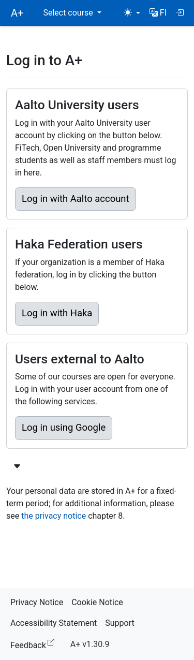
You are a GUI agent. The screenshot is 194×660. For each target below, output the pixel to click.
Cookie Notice (97, 602)
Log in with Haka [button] (57, 313)
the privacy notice (53, 516)
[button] (158, 13)
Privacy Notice (36, 602)
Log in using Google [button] (64, 427)
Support (119, 623)
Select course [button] (69, 13)
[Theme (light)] (132, 13)
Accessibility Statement (53, 623)
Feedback (34, 643)
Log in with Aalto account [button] (75, 198)
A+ (17, 13)
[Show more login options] (17, 467)
